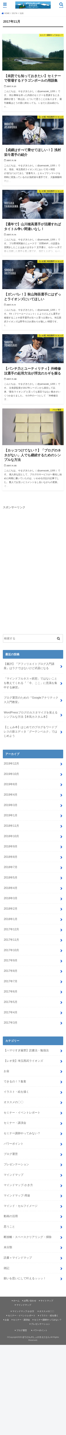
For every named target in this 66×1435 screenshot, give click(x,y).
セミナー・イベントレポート (22, 1112)
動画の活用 (11, 1216)
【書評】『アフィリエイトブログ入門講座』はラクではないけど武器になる (29, 666)
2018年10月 (11, 836)
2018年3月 (10, 898)
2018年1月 (10, 919)
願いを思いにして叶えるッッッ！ (25, 1278)
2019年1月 (10, 815)
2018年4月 (10, 887)
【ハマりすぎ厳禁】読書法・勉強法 (26, 1050)
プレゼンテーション (16, 1164)
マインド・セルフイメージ (20, 1205)
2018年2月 (10, 908)
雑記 (6, 1268)
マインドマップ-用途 (17, 1195)
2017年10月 (11, 950)
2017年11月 (11, 939)
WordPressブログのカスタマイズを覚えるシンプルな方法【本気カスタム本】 (30, 714)
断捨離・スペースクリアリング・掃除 (28, 1236)
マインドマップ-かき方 (18, 1185)
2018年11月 (11, 825)
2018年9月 (10, 846)
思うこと (9, 1226)
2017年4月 (10, 1012)
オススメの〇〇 (13, 1102)
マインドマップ (13, 1174)
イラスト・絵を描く (16, 1091)
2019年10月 (11, 773)
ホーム (16, 1301)
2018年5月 (10, 877)
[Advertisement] (29, 571)
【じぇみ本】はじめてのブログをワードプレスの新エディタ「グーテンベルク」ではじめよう (30, 731)
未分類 (8, 1247)
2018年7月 (10, 867)
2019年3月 (10, 805)
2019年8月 (10, 784)
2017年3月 (10, 1022)
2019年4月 (10, 794)
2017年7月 (10, 981)
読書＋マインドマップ (18, 1257)
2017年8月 (10, 970)
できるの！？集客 (15, 1081)
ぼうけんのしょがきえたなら (36, 1337)
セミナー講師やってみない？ (22, 1133)
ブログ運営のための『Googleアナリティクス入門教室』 (31, 700)
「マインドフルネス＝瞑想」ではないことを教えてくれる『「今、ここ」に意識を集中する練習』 (30, 683)
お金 (6, 1071)
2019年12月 (11, 763)
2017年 (15, 13)
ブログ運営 (11, 1153)
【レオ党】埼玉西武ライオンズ (23, 1060)
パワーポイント (13, 1143)
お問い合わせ (30, 1301)
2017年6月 (10, 991)
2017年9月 (10, 960)
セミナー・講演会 (15, 1122)
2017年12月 (11, 929)
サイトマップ (46, 1301)
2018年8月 (10, 856)
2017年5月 (10, 1001)
